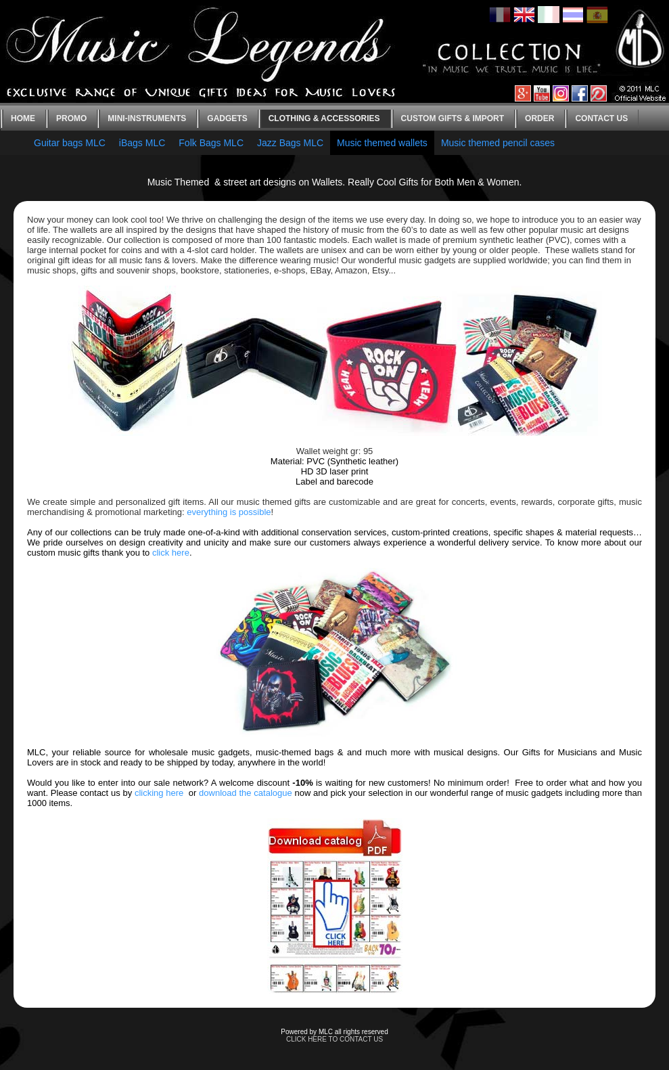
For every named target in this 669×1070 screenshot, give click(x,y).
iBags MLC (142, 142)
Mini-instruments (147, 118)
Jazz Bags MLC (290, 142)
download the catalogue (245, 793)
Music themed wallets (382, 142)
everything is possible (229, 512)
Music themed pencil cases (498, 142)
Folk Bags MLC (211, 142)
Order (539, 118)
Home (23, 118)
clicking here (159, 793)
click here (170, 553)
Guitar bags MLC (70, 142)
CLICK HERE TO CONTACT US (334, 1039)
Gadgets (227, 118)
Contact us (601, 118)
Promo (71, 118)
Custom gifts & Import (452, 118)
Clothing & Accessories (324, 118)
